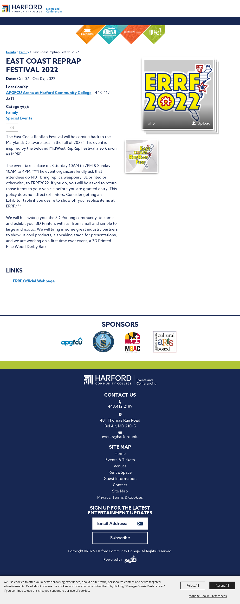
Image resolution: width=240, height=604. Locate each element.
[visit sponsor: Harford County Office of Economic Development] (103, 342)
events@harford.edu (120, 437)
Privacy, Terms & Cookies (120, 497)
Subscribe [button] (120, 538)
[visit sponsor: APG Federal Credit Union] (72, 342)
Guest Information (120, 479)
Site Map (120, 491)
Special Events (19, 118)
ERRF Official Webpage (34, 281)
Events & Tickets (120, 460)
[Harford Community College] (32, 9)
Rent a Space (120, 472)
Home (120, 454)
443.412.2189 (120, 406)
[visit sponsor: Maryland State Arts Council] (133, 342)
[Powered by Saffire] (130, 559)
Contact (120, 485)
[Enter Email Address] (120, 524)
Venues (120, 466)
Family (24, 52)
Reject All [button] (193, 585)
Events (11, 52)
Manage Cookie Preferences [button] (208, 596)
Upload (204, 123)
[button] (178, 93)
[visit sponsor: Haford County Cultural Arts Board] (164, 342)
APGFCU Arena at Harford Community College (48, 93)
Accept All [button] (222, 585)
